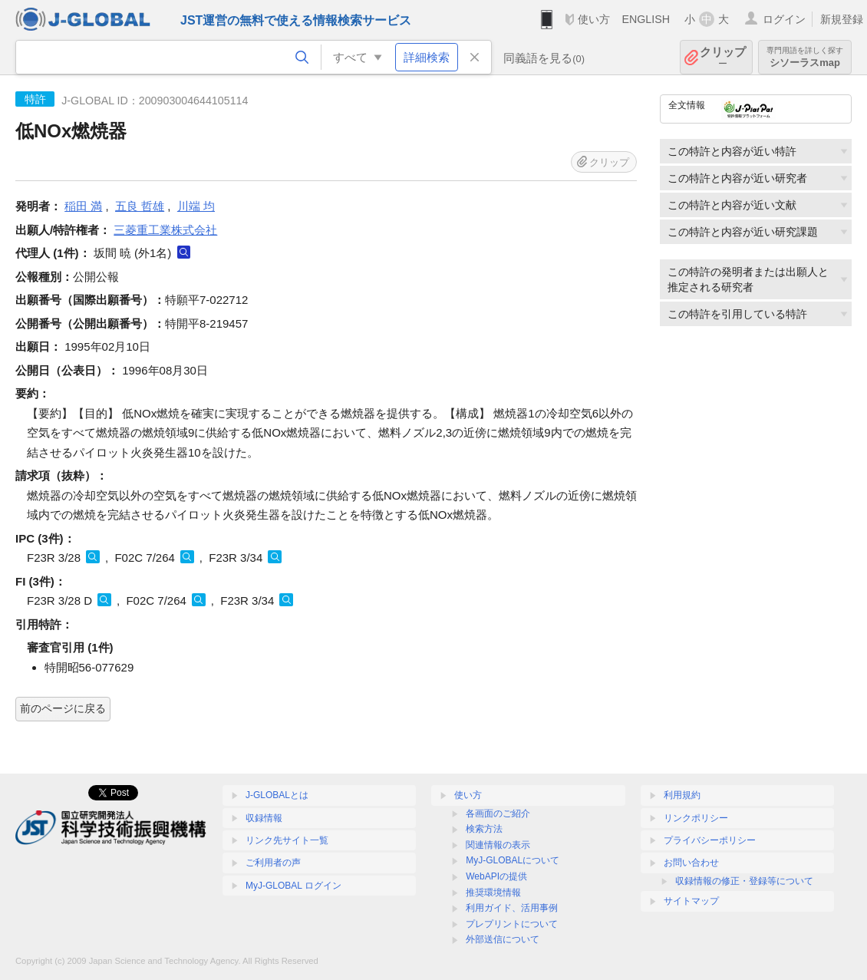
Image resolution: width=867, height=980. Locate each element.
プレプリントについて (512, 924)
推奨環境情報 (493, 892)
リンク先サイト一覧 (287, 840)
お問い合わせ (691, 862)
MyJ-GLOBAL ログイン (293, 885)
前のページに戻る (63, 708)
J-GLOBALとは (277, 795)
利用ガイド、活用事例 (512, 907)
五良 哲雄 (139, 206)
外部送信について (502, 939)
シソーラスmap (804, 57)
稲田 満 (83, 206)
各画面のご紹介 (498, 813)
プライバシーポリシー (710, 840)
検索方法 (484, 828)
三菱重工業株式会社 (165, 229)
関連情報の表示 (498, 845)
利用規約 (682, 795)
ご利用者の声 (273, 862)
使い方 (594, 19)
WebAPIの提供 (496, 876)
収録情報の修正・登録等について (744, 881)
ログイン (784, 19)
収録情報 (264, 818)
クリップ (723, 57)
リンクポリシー (696, 818)
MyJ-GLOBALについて (512, 860)
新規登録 (841, 19)
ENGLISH (645, 19)
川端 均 (196, 206)
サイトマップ (691, 901)
